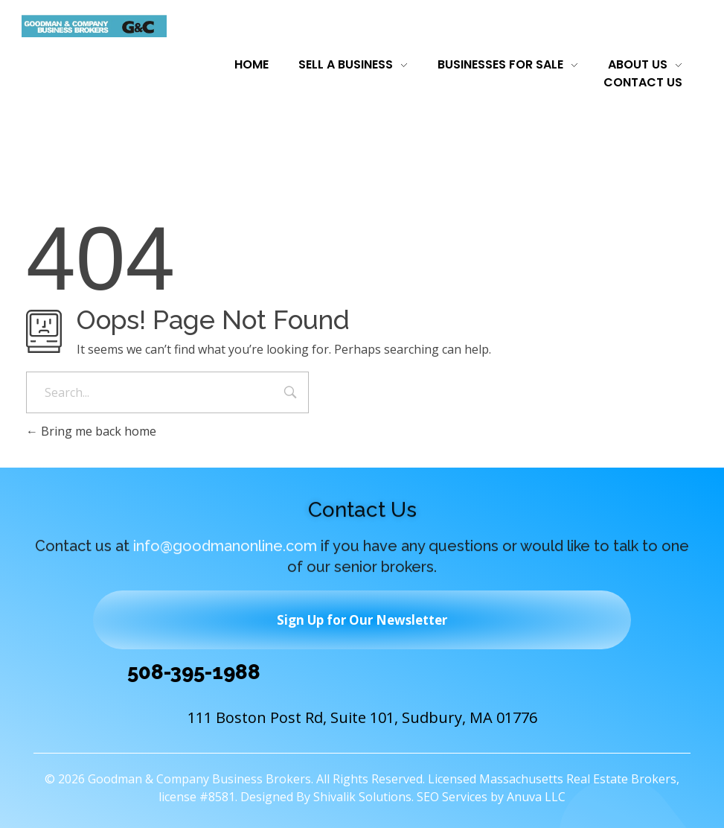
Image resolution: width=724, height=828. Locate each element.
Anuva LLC (536, 797)
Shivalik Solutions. (363, 797)
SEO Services (452, 797)
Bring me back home (91, 431)
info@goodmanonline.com (225, 549)
